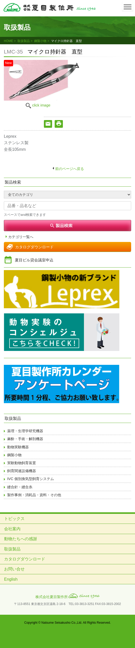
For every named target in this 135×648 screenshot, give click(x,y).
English (10, 579)
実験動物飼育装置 (21, 463)
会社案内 (12, 529)
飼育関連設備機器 (21, 471)
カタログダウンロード (34, 247)
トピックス (14, 518)
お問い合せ (14, 569)
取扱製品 (23, 41)
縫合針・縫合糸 (19, 487)
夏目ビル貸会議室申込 (34, 260)
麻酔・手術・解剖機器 (25, 439)
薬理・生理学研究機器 (25, 431)
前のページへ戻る (69, 169)
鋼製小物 (40, 41)
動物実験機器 (18, 447)
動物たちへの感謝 (20, 539)
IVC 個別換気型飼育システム (30, 479)
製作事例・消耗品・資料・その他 (34, 495)
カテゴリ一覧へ (20, 237)
